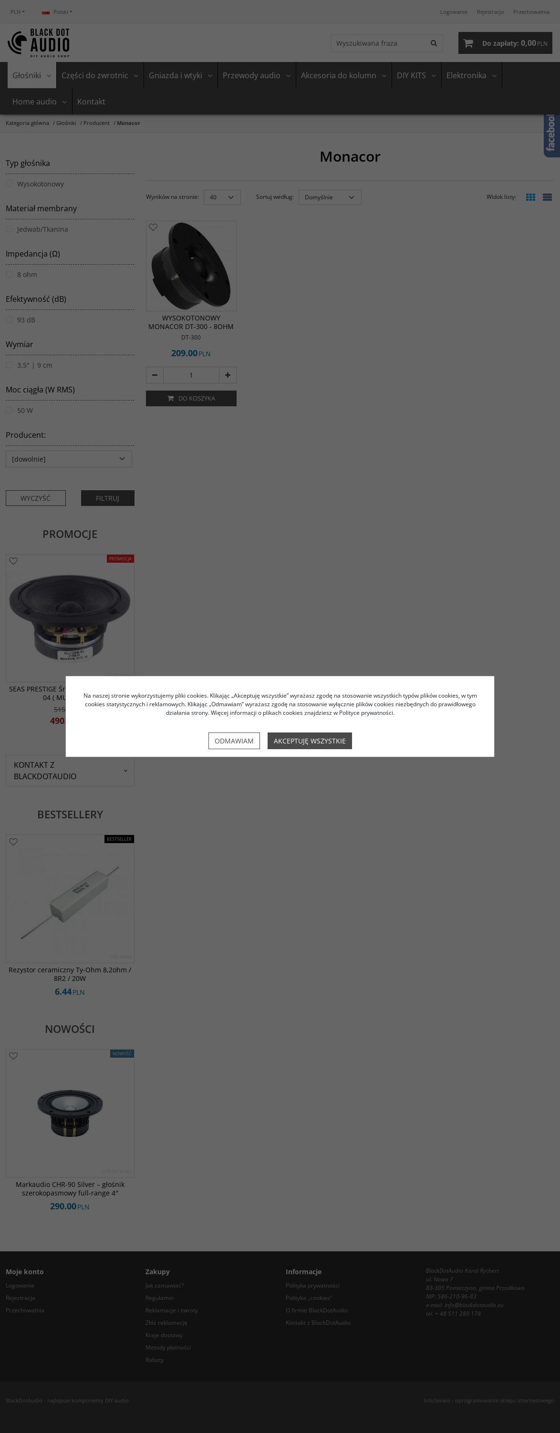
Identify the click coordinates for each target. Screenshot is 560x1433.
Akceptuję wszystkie (310, 740)
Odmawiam (234, 740)
